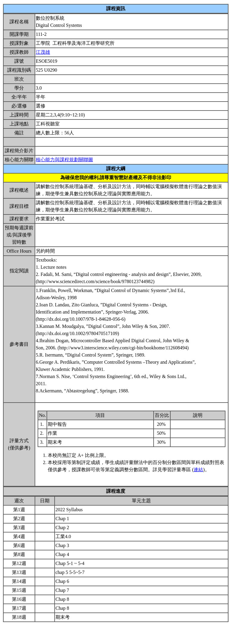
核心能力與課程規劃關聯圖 (64, 159)
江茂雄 (43, 52)
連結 (198, 469)
